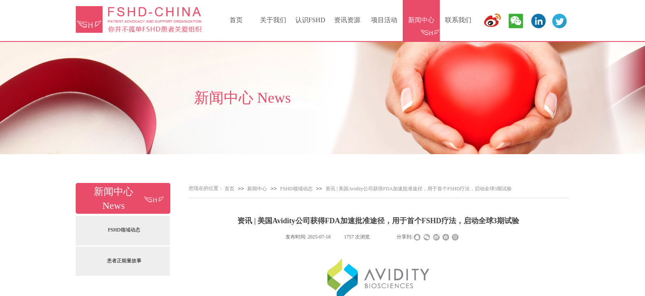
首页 (236, 19)
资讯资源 (347, 19)
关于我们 (273, 19)
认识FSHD (310, 19)
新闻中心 (421, 19)
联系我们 (458, 19)
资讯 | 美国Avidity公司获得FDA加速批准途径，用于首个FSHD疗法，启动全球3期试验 (418, 189)
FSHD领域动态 (124, 230)
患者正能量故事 (124, 261)
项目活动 (384, 19)
